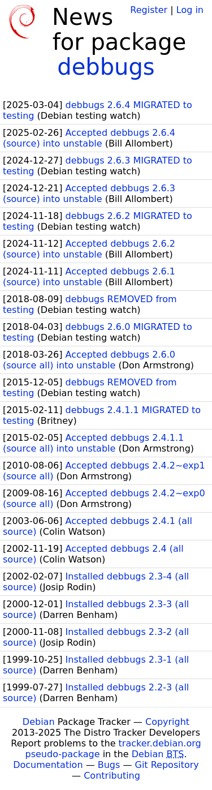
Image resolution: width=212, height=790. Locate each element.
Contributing (112, 775)
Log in (190, 10)
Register (148, 10)
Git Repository (167, 764)
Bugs (109, 764)
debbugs (105, 67)
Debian (39, 721)
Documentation (48, 764)
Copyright (167, 721)
